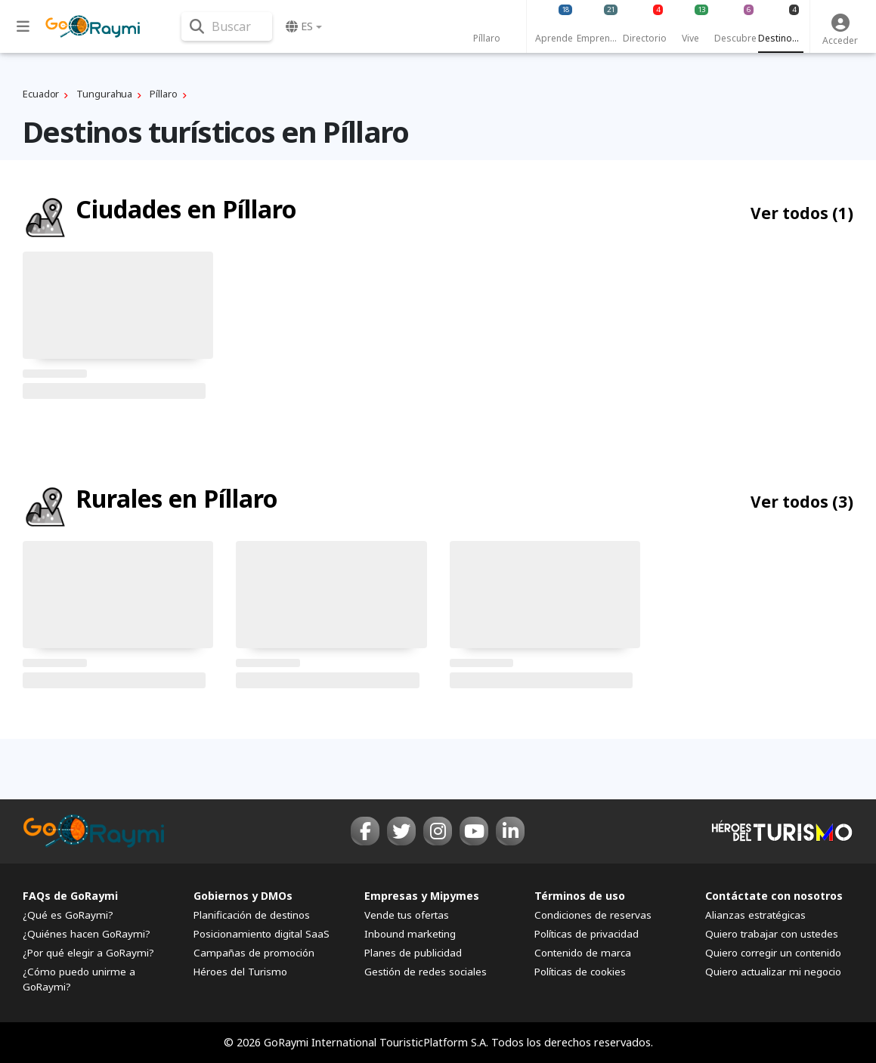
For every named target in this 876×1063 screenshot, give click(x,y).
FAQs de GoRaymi (70, 895)
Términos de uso (579, 895)
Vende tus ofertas (406, 915)
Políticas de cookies (580, 971)
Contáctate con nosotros (774, 895)
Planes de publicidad (413, 952)
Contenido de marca (582, 952)
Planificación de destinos (251, 915)
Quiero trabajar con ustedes (771, 934)
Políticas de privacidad (586, 934)
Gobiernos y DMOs (243, 895)
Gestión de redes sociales (425, 971)
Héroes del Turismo (240, 971)
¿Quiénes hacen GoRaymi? (86, 934)
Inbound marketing (410, 934)
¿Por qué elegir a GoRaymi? (88, 952)
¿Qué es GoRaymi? (68, 915)
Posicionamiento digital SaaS (261, 934)
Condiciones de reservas (593, 915)
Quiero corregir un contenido (773, 952)
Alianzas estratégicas (755, 915)
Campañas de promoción (253, 952)
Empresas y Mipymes (421, 895)
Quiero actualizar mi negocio (773, 971)
